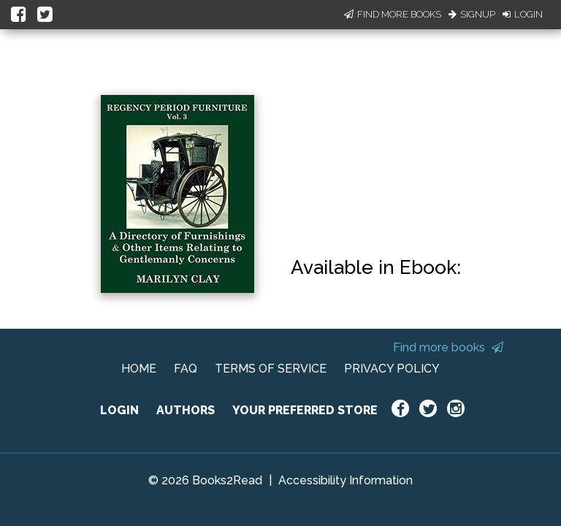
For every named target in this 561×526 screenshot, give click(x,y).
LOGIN (119, 410)
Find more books (448, 347)
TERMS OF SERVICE (271, 369)
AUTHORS (185, 410)
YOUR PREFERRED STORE (305, 410)
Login (523, 14)
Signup (472, 14)
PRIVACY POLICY (392, 369)
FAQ (185, 369)
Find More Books (392, 14)
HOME (138, 369)
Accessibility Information (345, 480)
